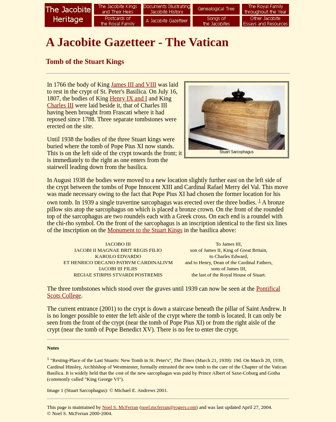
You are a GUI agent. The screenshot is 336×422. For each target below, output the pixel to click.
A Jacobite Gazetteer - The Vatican (137, 42)
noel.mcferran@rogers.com (168, 407)
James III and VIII (133, 84)
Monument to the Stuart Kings (145, 230)
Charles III (60, 105)
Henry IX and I (128, 98)
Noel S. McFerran (120, 407)
